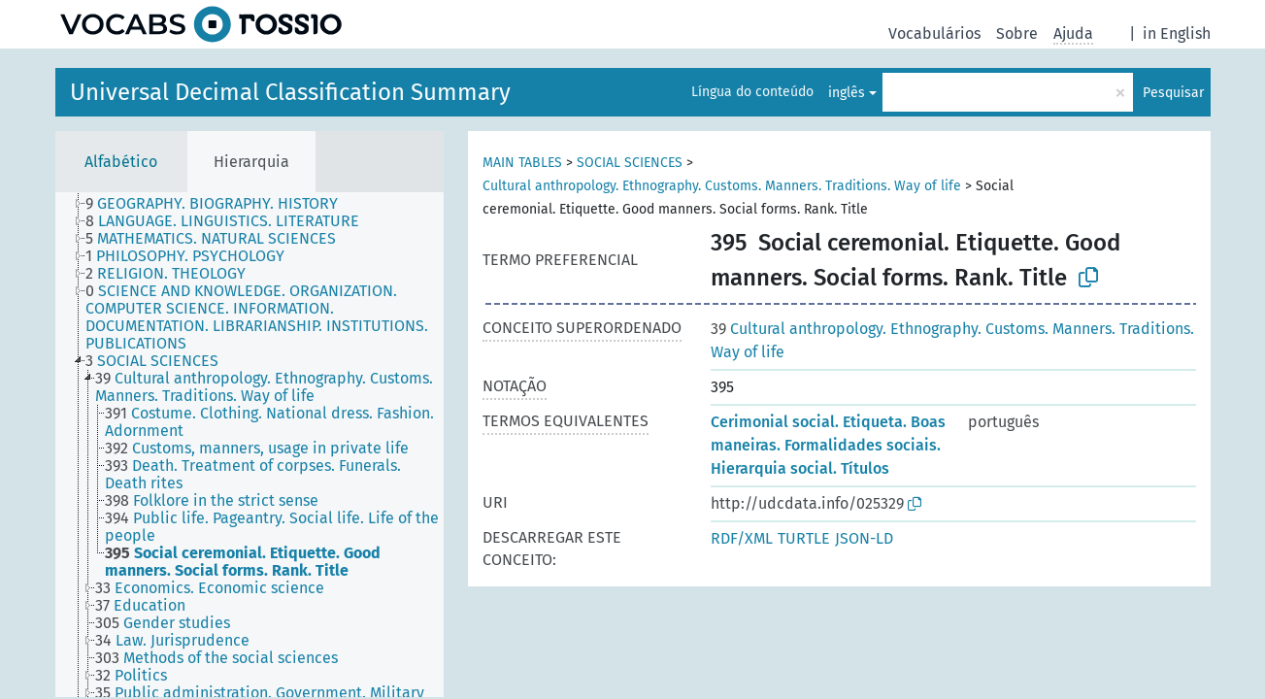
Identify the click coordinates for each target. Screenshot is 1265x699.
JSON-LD (864, 538)
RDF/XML (742, 538)
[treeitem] (219, 204)
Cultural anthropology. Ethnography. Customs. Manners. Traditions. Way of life (722, 186)
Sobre (1017, 33)
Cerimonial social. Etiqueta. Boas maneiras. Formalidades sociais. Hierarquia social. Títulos (828, 445)
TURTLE (804, 538)
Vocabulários (934, 33)
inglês (846, 92)
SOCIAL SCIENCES (629, 162)
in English (1177, 33)
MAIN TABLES (522, 162)
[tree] (249, 444)
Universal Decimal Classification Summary (290, 92)
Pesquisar (1173, 92)
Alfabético (120, 161)
